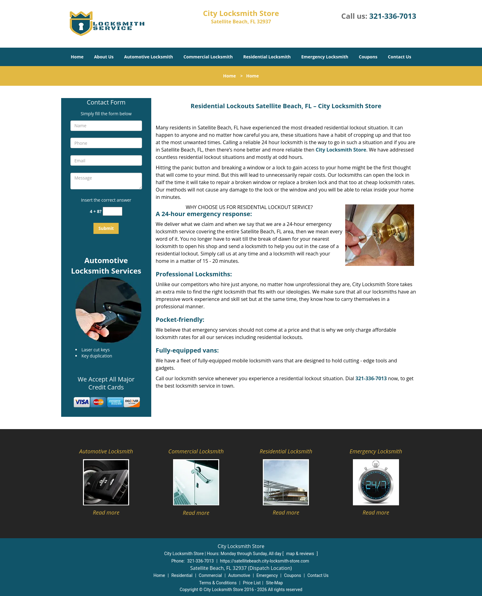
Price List (252, 582)
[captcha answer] (112, 211)
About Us (104, 57)
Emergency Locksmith (324, 57)
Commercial (210, 575)
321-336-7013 (392, 16)
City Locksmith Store (341, 149)
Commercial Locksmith (208, 57)
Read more (106, 512)
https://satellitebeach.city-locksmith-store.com (264, 561)
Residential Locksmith (267, 57)
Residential (181, 575)
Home (77, 57)
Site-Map (274, 582)
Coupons (368, 57)
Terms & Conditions (218, 582)
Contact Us (399, 57)
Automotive (239, 575)
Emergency (267, 575)
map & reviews (300, 553)
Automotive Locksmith (148, 57)
